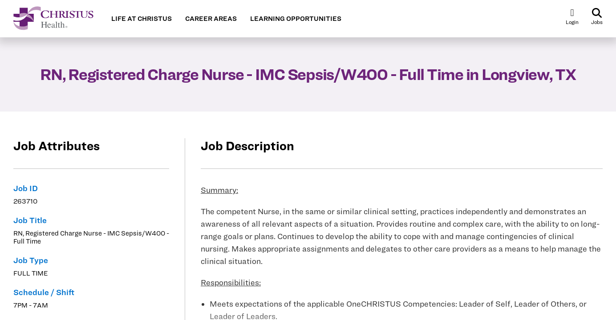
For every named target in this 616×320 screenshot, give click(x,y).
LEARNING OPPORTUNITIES (295, 19)
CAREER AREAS (211, 19)
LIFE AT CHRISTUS (141, 19)
